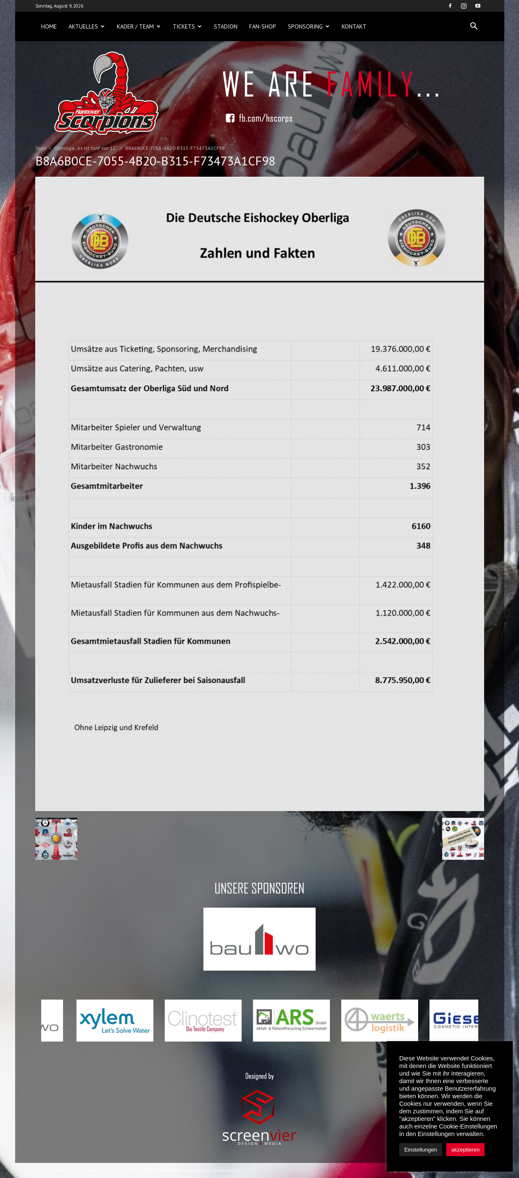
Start (40, 148)
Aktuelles (86, 26)
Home (49, 26)
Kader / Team (139, 26)
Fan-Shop (262, 26)
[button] (474, 26)
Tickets (187, 26)
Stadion (225, 26)
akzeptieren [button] (465, 1150)
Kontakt (354, 26)
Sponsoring (308, 26)
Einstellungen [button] (420, 1150)
